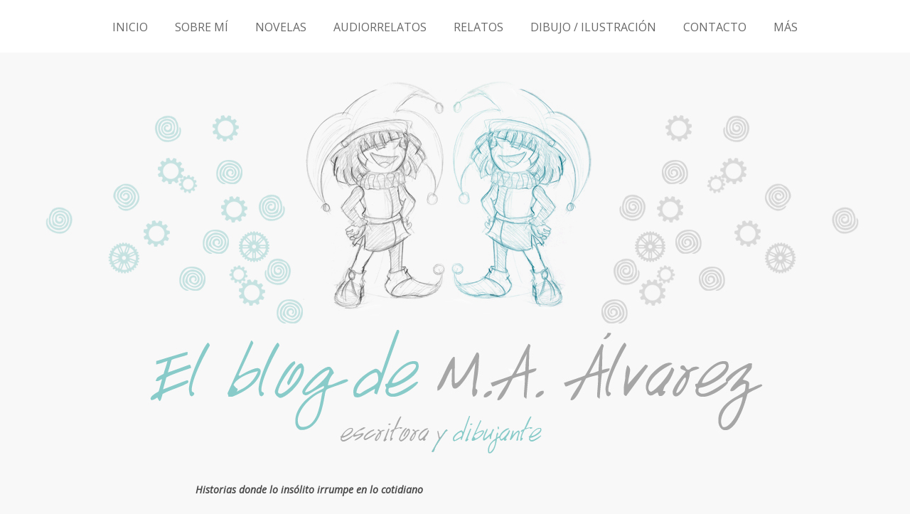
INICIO (130, 27)
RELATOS (478, 27)
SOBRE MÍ (201, 27)
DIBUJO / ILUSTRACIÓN (593, 27)
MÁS (786, 27)
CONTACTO (714, 27)
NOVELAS (280, 27)
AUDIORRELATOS (380, 27)
